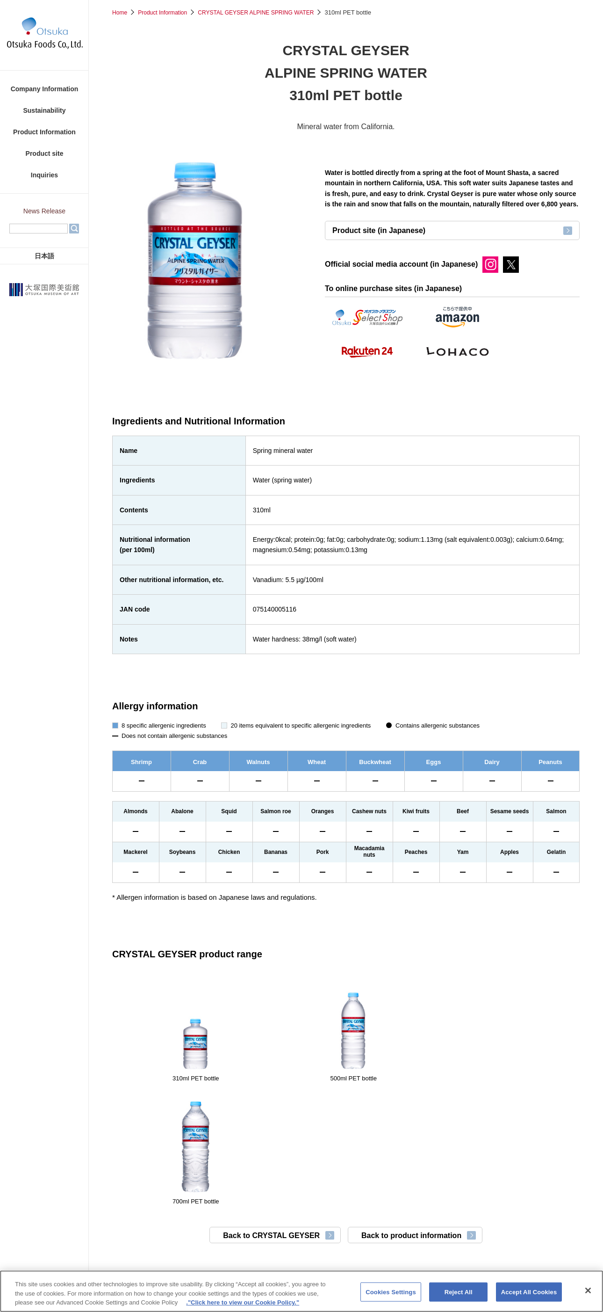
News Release (44, 211)
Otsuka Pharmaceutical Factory (318, 1255)
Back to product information (421, 1113)
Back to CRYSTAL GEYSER (257, 1113)
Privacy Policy (265, 1191)
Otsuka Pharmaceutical (222, 1255)
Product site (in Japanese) (378, 237)
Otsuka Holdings (148, 1255)
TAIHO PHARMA (405, 1255)
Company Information (45, 89)
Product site (45, 153)
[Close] (588, 1295)
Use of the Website (382, 1191)
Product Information (44, 132)
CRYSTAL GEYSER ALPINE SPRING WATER (265, 12)
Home (120, 12)
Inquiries (44, 175)
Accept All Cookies (529, 1297)
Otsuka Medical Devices (346, 1266)
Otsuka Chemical (542, 1255)
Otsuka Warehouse (473, 1255)
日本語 (44, 256)
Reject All (459, 1297)
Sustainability (44, 110)
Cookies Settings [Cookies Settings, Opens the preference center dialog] (391, 1297)
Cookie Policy (320, 1191)
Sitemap (435, 1191)
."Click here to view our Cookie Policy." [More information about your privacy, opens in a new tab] (242, 1308)
